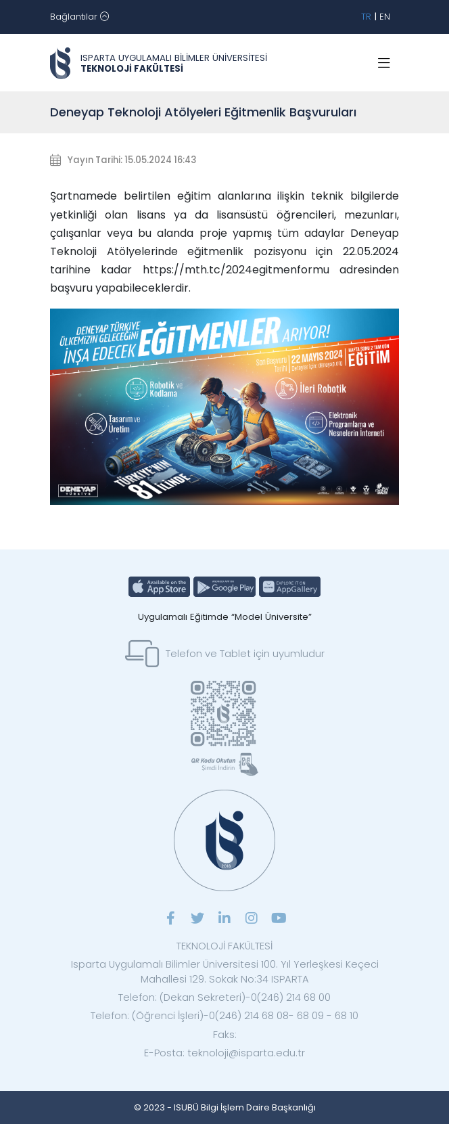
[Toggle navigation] (79, 17)
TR (366, 16)
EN (384, 16)
